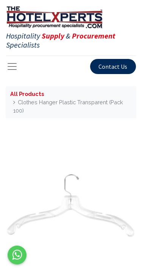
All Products (27, 94)
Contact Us (112, 66)
